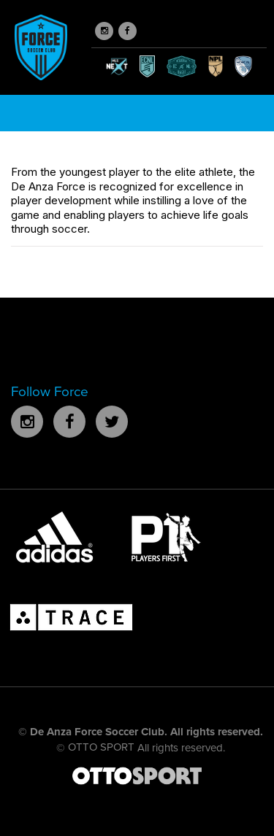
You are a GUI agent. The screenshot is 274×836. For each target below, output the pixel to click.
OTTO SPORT (101, 747)
